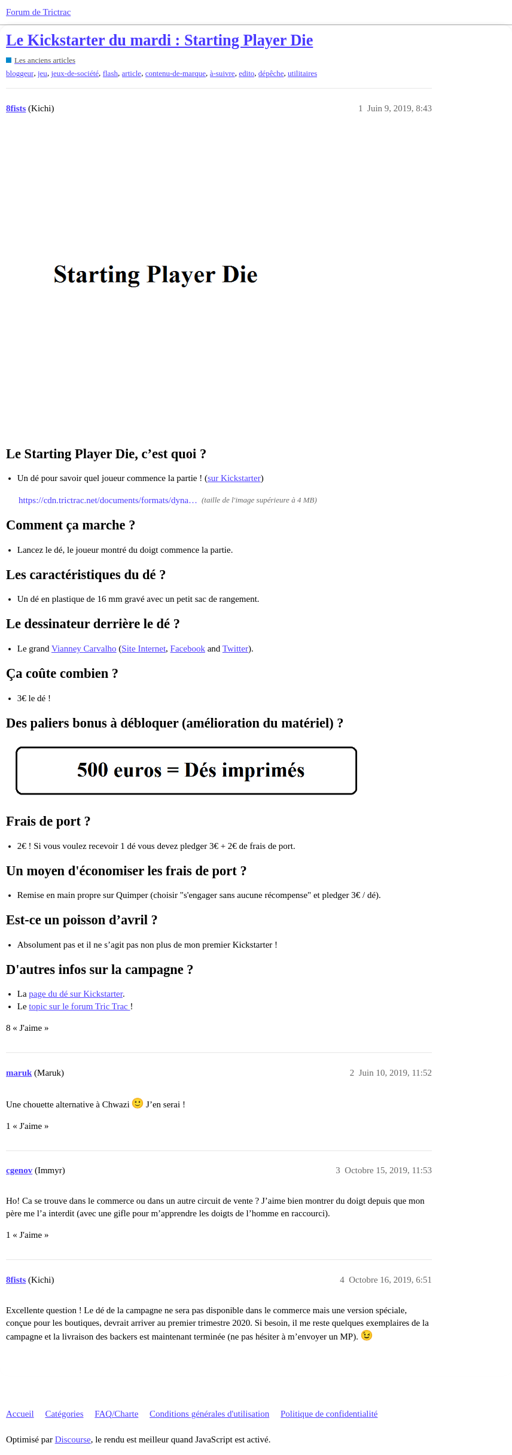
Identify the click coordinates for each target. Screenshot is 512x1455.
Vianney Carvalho (84, 648)
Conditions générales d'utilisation (209, 1414)
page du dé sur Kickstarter (76, 994)
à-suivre (222, 73)
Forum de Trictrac (38, 12)
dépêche (271, 73)
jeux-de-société (75, 73)
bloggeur (19, 73)
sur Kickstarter (234, 478)
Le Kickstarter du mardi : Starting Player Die (159, 40)
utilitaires (302, 73)
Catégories (64, 1414)
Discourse (73, 1439)
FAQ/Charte (116, 1414)
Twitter (235, 648)
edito (246, 73)
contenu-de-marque (175, 73)
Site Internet (143, 648)
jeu (42, 73)
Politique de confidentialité (329, 1414)
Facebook (187, 648)
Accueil (20, 1414)
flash (110, 73)
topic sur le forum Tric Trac (79, 1006)
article (132, 73)
